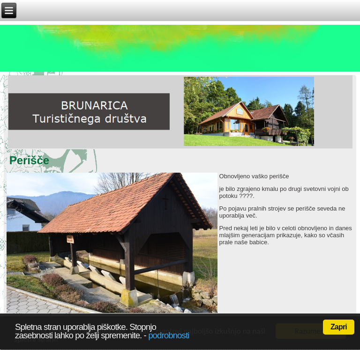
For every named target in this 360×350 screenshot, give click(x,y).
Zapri (338, 327)
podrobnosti (168, 335)
